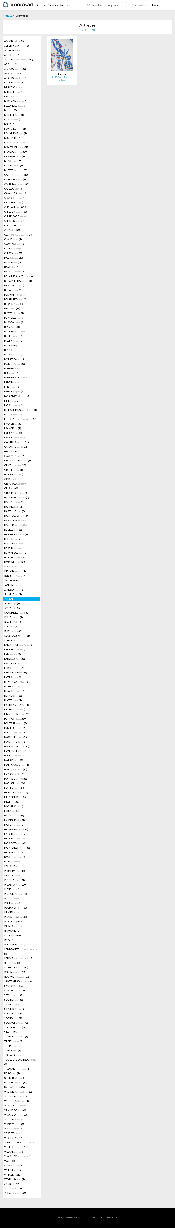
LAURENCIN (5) (15, 672)
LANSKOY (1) (14, 658)
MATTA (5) (14, 787)
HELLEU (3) (15, 543)
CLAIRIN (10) (18, 234)
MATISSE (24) (14, 783)
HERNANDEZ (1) (15, 552)
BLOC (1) (12, 119)
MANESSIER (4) (15, 750)
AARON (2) (14, 41)
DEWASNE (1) (14, 313)
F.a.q (117, 1217)
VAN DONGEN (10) (17, 1100)
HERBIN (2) (14, 548)
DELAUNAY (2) (15, 299)
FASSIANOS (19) (16, 396)
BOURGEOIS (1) (16, 142)
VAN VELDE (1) (15, 1110)
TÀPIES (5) (13, 1041)
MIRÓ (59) (12, 810)
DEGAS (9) (12, 290)
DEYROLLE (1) (14, 317)
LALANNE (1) (14, 649)
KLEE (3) (11, 626)
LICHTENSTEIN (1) (16, 704)
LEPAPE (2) (14, 691)
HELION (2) (12, 538)
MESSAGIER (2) (15, 797)
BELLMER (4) (13, 91)
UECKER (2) (14, 1077)
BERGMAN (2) (15, 101)
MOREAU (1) (16, 829)
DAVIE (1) (11, 266)
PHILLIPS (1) (13, 875)
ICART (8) (12, 566)
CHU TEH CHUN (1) (14, 225)
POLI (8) (12, 903)
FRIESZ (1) (13, 432)
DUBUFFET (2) (14, 368)
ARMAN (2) (18, 59)
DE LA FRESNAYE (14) (18, 276)
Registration (139, 4)
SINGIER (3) (14, 1008)
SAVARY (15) (14, 990)
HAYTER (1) (17, 525)
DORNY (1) (14, 363)
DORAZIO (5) (14, 359)
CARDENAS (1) (16, 184)
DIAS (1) (12, 326)
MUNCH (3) (13, 852)
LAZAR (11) (13, 677)
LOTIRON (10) (15, 718)
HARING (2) (13, 506)
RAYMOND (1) (12, 930)
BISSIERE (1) (14, 114)
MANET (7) (14, 755)
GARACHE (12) (16, 446)
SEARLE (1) (13, 999)
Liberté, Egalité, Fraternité (62, 77)
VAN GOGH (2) (16, 1105)
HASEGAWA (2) (16, 515)
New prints (66, 5)
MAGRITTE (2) (15, 741)
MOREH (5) (15, 833)
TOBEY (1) (12, 1050)
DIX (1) (10, 349)
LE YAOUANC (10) (16, 681)
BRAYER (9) (12, 160)
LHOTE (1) (13, 700)
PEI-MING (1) (13, 866)
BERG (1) (12, 96)
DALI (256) (14, 257)
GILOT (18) (15, 465)
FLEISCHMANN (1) (20, 409)
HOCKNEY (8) (14, 561)
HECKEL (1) (13, 529)
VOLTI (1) (9, 1160)
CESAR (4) (14, 197)
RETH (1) (12, 962)
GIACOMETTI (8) (17, 460)
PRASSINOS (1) (15, 916)
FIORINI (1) (14, 405)
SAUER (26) (13, 985)
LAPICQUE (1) (15, 663)
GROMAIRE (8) (16, 492)
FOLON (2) (15, 414)
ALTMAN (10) (15, 50)
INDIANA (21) (15, 571)
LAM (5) (12, 654)
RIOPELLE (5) (16, 967)
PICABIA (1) (14, 880)
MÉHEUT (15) (16, 792)
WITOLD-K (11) (12, 1174)
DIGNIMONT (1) (16, 331)
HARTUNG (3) (14, 511)
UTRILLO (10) (15, 1082)
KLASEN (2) (13, 621)
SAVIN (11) (14, 995)
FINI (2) (11, 400)
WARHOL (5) (13, 1165)
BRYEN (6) (13, 165)
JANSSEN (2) (14, 589)
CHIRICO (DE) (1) (17, 216)
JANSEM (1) (13, 585)
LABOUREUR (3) (18, 644)
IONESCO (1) (15, 575)
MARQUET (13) (15, 769)
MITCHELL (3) (14, 815)
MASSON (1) (14, 774)
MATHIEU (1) (15, 778)
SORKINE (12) (14, 1013)
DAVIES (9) (14, 271)
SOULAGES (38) (16, 1022)
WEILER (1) (12, 1170)
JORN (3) (12, 603)
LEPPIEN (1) (13, 695)
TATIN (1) (13, 1045)
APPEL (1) (12, 54)
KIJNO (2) (13, 617)
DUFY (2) (11, 372)
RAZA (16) (12, 935)
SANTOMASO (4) (18, 981)
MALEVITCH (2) (16, 746)
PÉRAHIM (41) (14, 870)
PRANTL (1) (12, 912)
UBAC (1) (12, 1073)
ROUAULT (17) (16, 976)
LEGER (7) (13, 686)
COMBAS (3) (14, 243)
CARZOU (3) (13, 188)
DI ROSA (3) (14, 322)
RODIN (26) (14, 972)
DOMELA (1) (14, 354)
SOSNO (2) (13, 1018)
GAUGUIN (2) (13, 451)
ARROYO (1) (15, 68)
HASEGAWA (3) (16, 520)
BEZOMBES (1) (15, 105)
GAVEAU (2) (14, 455)
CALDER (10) (16, 174)
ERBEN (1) (12, 382)
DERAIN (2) (13, 303)
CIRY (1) (12, 230)
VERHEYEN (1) (13, 1137)
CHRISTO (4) (16, 220)
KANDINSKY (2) (16, 612)
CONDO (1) (14, 248)
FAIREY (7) (14, 391)
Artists (41, 5)
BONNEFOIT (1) (15, 133)
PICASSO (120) (15, 884)
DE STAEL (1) (15, 285)
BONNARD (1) (15, 128)
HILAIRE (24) (14, 557)
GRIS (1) (11, 488)
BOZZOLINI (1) (16, 147)
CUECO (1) (13, 253)
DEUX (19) (12, 308)
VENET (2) (13, 1128)
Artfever (8, 15)
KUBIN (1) (12, 640)
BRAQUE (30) (15, 151)
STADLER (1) (13, 1031)
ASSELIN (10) (15, 77)
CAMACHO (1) (15, 179)
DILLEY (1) (13, 340)
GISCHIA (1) (13, 469)
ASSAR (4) (13, 73)
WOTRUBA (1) (14, 1179)
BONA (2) (9, 124)
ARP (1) (11, 64)
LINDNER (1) (14, 709)
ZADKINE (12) (11, 1183)
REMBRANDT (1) (20, 951)
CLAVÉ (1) (13, 239)
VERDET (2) (13, 1133)
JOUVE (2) (12, 608)
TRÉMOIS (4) (17, 1068)
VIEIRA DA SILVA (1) (21, 1142)
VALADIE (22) (18, 1091)
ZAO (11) (13, 1188)
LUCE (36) (15, 732)
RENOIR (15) (18, 958)
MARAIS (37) (13, 760)
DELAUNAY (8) (14, 294)
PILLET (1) (13, 898)
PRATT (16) (13, 921)
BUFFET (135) (15, 170)
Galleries (53, 5)
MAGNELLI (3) (15, 737)
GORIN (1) (12, 479)
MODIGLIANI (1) (14, 820)
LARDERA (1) (14, 667)
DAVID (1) (12, 262)
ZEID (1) (15, 1193)
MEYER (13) (12, 801)
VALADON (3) (16, 1096)
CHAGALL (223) (15, 207)
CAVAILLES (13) (15, 193)
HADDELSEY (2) (16, 497)
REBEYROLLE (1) (15, 944)
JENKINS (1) (13, 594)
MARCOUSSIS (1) (16, 764)
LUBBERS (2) (14, 727)
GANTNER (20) (16, 442)
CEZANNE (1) (13, 202)
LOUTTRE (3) (15, 723)
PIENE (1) (11, 889)
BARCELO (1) (14, 87)
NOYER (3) (15, 856)
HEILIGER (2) (16, 534)
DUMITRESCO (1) (17, 377)
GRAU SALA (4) (15, 483)
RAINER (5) (13, 926)
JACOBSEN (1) (14, 580)
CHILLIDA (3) (15, 211)
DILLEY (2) (13, 336)
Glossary (109, 1217)
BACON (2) (14, 82)
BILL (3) (10, 110)
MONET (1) (13, 824)
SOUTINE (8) (14, 1027)
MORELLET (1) (16, 838)
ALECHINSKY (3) (16, 45)
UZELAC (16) (14, 1087)
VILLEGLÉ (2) (15, 1147)
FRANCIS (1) (13, 423)
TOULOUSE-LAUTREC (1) (21, 1062)
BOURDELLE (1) (12, 137)
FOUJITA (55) (20, 419)
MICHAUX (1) (14, 806)
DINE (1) (10, 345)
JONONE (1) (10, 598)
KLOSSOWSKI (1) (17, 635)
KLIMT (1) (13, 631)
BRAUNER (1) (14, 156)
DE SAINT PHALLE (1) (18, 280)
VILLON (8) (14, 1151)
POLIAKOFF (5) (15, 907)
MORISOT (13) (15, 843)
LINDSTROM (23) (16, 714)
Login (155, 4)
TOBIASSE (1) (14, 1055)
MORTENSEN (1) (17, 847)
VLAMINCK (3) (17, 1156)
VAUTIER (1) (15, 1119)
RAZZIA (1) (10, 939)
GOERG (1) (14, 474)
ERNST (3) (12, 386)
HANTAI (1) (13, 502)
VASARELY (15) (15, 1114)
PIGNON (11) (15, 893)
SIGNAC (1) (12, 1004)
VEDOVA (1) (14, 1123)
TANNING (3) (16, 1036)
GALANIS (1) (16, 437)
